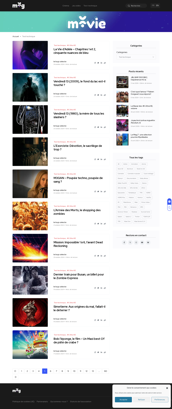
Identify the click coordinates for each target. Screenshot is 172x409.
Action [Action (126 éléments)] (125, 164)
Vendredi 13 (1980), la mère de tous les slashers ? (79, 115)
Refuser (141, 399)
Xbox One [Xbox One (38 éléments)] (127, 221)
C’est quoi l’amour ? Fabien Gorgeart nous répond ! (142, 92)
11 (80, 371)
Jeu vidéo (76, 5)
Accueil (16, 36)
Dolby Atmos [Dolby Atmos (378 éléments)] (144, 178)
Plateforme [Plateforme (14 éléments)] (127, 202)
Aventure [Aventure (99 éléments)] (130, 169)
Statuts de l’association (80, 401)
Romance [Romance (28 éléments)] (133, 207)
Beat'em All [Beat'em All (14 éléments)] (141, 169)
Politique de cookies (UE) (23, 401)
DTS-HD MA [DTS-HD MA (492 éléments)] (134, 188)
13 (93, 371)
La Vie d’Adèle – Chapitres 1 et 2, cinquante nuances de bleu (75, 51)
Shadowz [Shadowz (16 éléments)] (134, 212)
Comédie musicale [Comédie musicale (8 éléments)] (134, 174)
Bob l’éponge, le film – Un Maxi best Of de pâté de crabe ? (79, 340)
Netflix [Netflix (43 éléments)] (148, 197)
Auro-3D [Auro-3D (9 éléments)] (120, 169)
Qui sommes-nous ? (59, 401)
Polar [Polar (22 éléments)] (136, 202)
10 (74, 371)
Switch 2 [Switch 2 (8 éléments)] (128, 217)
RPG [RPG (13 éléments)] (141, 207)
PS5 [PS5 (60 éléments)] (125, 207)
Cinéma (65, 5)
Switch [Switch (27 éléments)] (120, 217)
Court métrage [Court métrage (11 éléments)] (148, 174)
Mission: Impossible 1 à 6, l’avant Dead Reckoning (78, 244)
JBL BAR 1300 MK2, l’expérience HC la (139, 78)
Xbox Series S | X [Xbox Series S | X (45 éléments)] (139, 221)
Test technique (90, 5)
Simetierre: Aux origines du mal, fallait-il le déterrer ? (79, 308)
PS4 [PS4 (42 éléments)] (119, 207)
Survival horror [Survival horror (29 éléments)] (145, 212)
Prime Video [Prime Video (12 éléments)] (145, 202)
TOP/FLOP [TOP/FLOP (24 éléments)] (146, 217)
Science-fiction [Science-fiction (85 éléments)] (123, 212)
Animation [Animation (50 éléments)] (134, 164)
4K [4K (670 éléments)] (119, 164)
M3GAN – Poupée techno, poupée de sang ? (78, 179)
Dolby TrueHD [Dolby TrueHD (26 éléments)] (122, 183)
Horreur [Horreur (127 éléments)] (140, 197)
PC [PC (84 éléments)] (119, 202)
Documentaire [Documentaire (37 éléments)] (131, 178)
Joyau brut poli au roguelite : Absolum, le (143, 121)
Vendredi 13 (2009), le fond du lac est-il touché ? (79, 83)
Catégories (121, 52)
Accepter (123, 399)
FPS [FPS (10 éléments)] (141, 193)
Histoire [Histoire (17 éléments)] (131, 197)
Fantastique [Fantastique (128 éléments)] (132, 193)
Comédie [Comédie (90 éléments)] (121, 174)
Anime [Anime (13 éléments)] (144, 164)
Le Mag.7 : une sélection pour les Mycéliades (141, 135)
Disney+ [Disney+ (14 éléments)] (120, 178)
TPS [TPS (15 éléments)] (119, 221)
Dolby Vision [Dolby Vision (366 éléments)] (134, 183)
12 (86, 371)
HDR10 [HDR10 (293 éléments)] (148, 193)
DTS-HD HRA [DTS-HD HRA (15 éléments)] (122, 188)
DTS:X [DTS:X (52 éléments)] (143, 188)
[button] (167, 388)
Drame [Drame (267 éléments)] (144, 183)
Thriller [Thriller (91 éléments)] (137, 217)
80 (105, 371)
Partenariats (42, 401)
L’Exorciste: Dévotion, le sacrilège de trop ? (78, 147)
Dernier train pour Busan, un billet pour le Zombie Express (79, 276)
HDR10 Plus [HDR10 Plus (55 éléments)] (121, 197)
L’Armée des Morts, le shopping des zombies (77, 212)
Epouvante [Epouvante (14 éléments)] (121, 193)
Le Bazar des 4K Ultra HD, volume (142, 107)
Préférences (160, 399)
